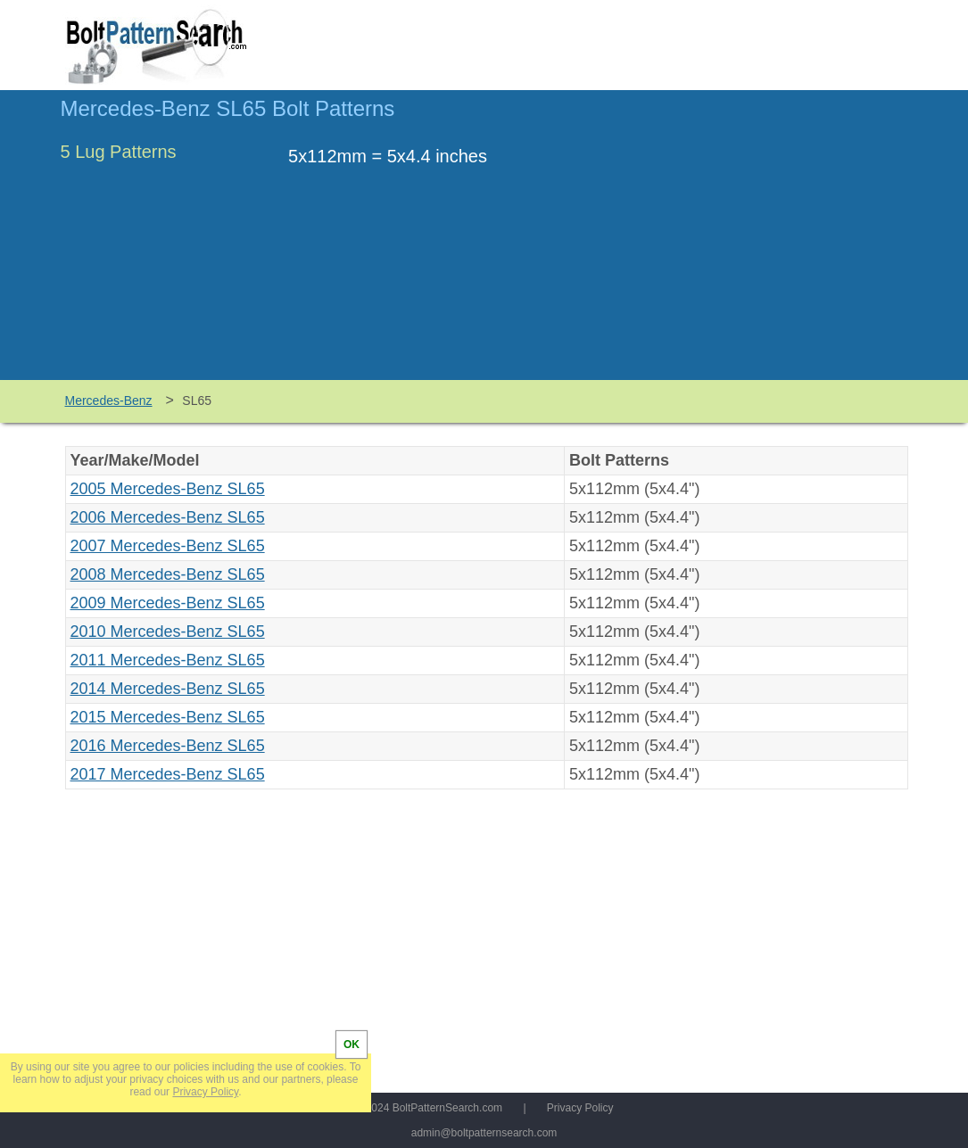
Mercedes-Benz (109, 400)
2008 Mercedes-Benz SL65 (167, 574)
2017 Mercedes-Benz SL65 (167, 774)
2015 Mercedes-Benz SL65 (167, 717)
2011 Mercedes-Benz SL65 (167, 660)
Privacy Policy (580, 1108)
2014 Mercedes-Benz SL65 (167, 689)
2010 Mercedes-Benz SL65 (167, 631)
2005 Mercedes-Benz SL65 (167, 489)
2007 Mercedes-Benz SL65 (167, 546)
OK (351, 1044)
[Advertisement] (758, 243)
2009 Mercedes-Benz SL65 (167, 603)
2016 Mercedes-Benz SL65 (167, 746)
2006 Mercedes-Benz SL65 (167, 517)
